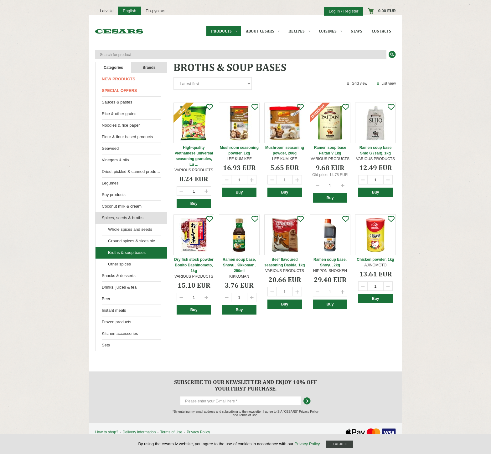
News (356, 31)
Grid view (359, 83)
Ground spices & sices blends (135, 241)
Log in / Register (344, 11)
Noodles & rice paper (121, 125)
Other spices (119, 264)
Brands (148, 67)
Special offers (119, 90)
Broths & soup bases (127, 252)
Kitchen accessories (120, 333)
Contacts (381, 31)
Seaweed (110, 148)
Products (221, 31)
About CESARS (260, 31)
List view (388, 83)
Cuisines (328, 31)
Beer (106, 298)
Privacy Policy (198, 432)
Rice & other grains (119, 113)
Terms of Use (171, 432)
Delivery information (139, 432)
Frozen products (116, 322)
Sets (106, 345)
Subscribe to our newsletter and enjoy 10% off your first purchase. (245, 385)
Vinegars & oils (115, 160)
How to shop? (106, 432)
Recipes (296, 31)
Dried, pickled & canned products (132, 171)
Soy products (114, 194)
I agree (340, 444)
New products (118, 79)
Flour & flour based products (127, 136)
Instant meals (114, 310)
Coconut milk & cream (122, 206)
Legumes (110, 183)
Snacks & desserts (119, 275)
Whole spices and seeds (130, 229)
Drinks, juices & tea (119, 287)
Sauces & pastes (117, 102)
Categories (113, 67)
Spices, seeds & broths (122, 217)
